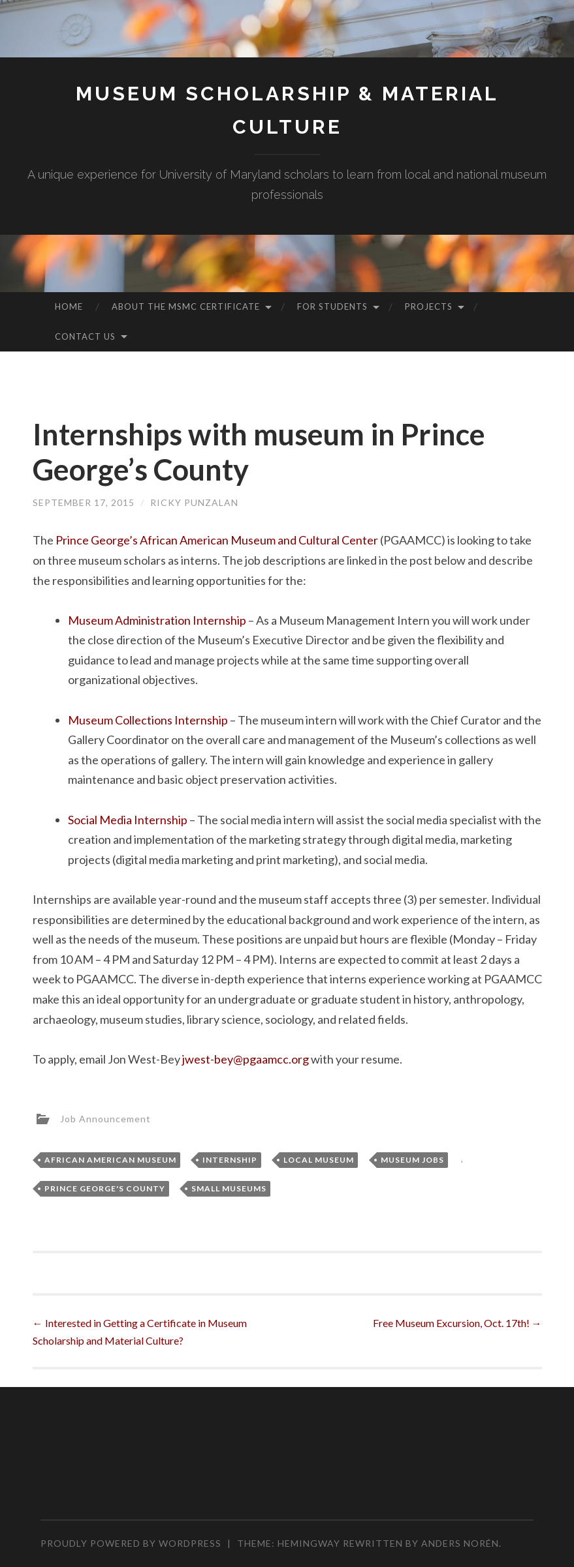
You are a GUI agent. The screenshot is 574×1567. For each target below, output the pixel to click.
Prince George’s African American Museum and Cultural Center (217, 540)
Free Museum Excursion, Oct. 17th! (457, 1323)
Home (69, 306)
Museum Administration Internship (157, 620)
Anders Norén (460, 1543)
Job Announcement (105, 1118)
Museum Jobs (412, 1160)
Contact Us (85, 336)
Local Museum (318, 1160)
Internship (229, 1160)
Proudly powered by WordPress (130, 1543)
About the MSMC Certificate (186, 306)
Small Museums (228, 1188)
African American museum (110, 1160)
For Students (332, 306)
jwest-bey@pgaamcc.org (245, 1059)
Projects (429, 306)
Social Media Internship (127, 820)
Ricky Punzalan (194, 502)
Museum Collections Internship (148, 720)
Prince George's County (104, 1188)
